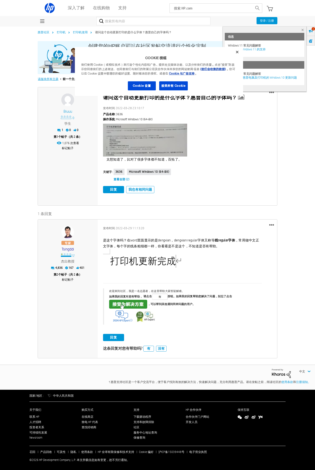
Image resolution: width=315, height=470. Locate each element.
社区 (136, 426)
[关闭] (237, 52)
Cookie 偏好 (146, 451)
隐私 (73, 451)
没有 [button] (161, 347)
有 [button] (148, 347)
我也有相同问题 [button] (140, 189)
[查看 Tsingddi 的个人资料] (68, 248)
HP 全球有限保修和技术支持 (116, 451)
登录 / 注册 (267, 21)
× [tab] (302, 30)
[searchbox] (211, 8)
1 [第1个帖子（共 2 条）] (57, 137)
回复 (113, 189)
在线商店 (87, 416)
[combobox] (153, 21)
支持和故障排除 (144, 421)
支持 (136, 409)
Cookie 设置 (142, 86)
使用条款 (287, 381)
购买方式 (87, 409)
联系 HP (34, 416)
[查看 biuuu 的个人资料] (68, 111)
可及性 (61, 451)
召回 (32, 451)
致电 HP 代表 (90, 421)
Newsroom (35, 437)
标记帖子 (68, 148)
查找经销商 (89, 426)
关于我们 (35, 409)
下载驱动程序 (142, 416)
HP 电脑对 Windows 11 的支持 (247, 49)
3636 (119, 172)
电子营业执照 (198, 451)
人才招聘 (35, 421)
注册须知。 (303, 381)
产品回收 (46, 451)
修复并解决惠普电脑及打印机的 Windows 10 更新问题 (262, 77)
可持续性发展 (38, 432)
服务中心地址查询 (145, 432)
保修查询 (139, 437)
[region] (159, 71)
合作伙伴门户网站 (197, 416)
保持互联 (243, 409)
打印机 (61, 32)
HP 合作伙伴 (193, 409)
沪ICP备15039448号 (171, 451)
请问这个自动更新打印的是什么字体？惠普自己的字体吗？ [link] (133, 32)
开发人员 (191, 421)
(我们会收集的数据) (213, 69)
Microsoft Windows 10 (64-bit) (149, 172)
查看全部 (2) (121, 179)
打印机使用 (80, 32)
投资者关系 (36, 426)
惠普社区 (43, 32)
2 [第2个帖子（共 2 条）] (57, 274)
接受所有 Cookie (173, 86)
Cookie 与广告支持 (182, 73)
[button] (271, 92)
